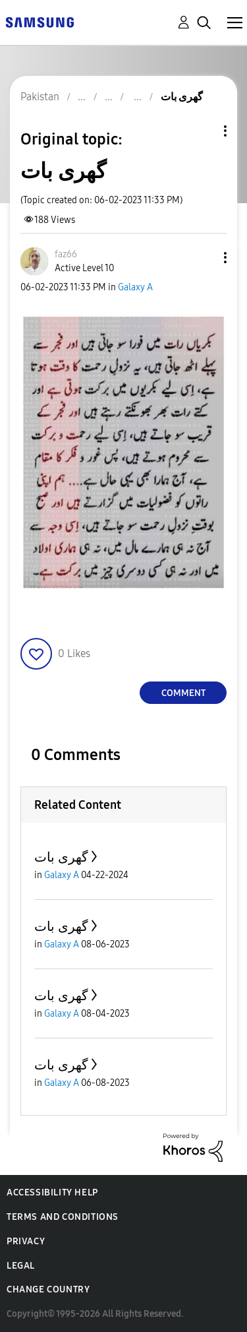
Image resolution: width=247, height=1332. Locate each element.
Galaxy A (135, 287)
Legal (21, 1265)
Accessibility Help (52, 1192)
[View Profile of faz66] (66, 254)
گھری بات (61, 857)
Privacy (26, 1241)
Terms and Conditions (63, 1216)
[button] (203, 257)
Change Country (48, 1289)
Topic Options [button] (203, 131)
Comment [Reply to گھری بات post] (183, 693)
